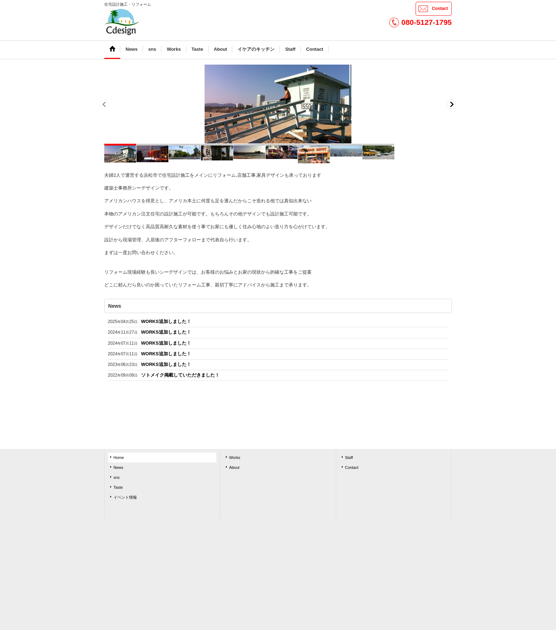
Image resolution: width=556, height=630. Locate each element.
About (234, 467)
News (118, 467)
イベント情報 (125, 497)
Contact (440, 8)
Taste (118, 487)
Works (234, 457)
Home (118, 457)
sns (116, 477)
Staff (349, 457)
